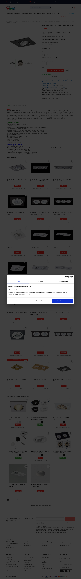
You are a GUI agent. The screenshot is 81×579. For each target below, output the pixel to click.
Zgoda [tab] (18, 281)
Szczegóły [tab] (40, 281)
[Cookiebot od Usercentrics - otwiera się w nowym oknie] (66, 277)
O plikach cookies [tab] (63, 281)
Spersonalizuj (40, 300)
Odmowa (18, 300)
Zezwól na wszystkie (62, 300)
